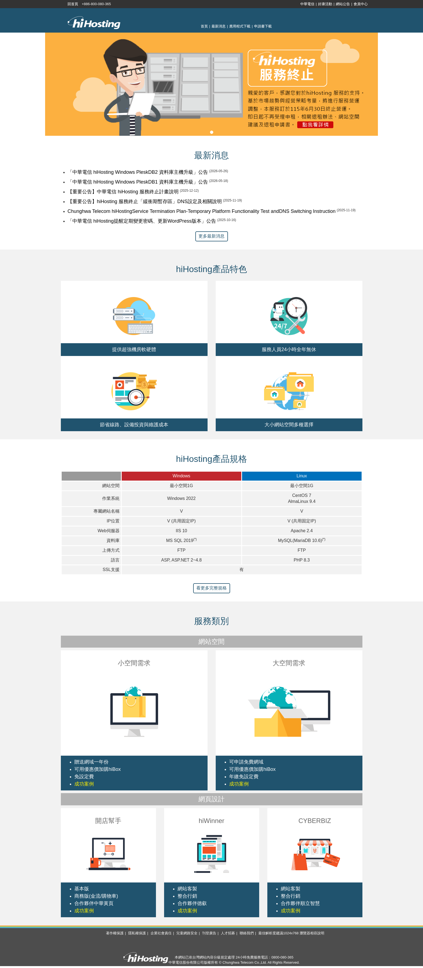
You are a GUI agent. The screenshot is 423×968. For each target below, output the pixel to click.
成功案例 (84, 784)
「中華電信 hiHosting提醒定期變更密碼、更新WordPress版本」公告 (142, 221)
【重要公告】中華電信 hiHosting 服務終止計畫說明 (123, 191)
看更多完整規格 (211, 588)
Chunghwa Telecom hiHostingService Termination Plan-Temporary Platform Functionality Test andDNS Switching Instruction (202, 211)
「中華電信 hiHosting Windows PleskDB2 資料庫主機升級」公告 (138, 172)
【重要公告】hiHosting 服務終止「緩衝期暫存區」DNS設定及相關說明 (145, 201)
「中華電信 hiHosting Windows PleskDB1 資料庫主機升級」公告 (138, 182)
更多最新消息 (212, 236)
